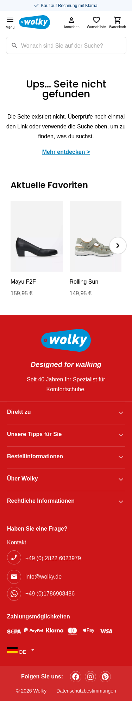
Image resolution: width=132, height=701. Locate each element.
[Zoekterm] (73, 45)
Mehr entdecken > (66, 152)
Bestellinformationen (35, 456)
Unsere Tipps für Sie (34, 434)
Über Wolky (22, 479)
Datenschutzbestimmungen (86, 691)
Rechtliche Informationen (41, 501)
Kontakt (16, 542)
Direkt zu (19, 412)
